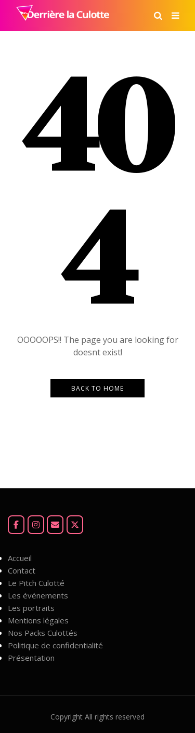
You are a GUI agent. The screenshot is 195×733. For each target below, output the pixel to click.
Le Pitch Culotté (36, 583)
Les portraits (31, 608)
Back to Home (97, 388)
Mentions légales (38, 620)
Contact (21, 570)
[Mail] (55, 524)
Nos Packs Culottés (42, 633)
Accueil (20, 558)
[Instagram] (36, 524)
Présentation (31, 657)
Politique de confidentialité (55, 645)
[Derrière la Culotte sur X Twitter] (75, 524)
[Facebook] (16, 524)
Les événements (38, 595)
